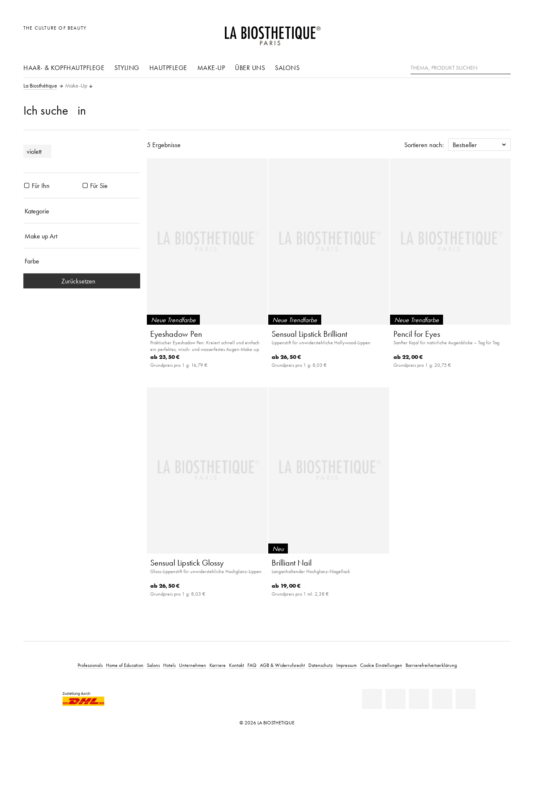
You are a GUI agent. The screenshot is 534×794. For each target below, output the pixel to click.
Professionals (90, 665)
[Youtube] (419, 699)
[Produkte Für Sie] (85, 185)
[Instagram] (442, 699)
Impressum (346, 665)
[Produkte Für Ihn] (26, 185)
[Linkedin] (372, 699)
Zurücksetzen (81, 281)
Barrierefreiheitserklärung (431, 665)
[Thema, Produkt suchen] (461, 68)
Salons (287, 67)
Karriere (217, 665)
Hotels (169, 665)
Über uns (250, 67)
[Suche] (504, 67)
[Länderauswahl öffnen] (464, 32)
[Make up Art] (81, 235)
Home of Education (125, 665)
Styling (126, 67)
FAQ (252, 665)
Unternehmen (192, 665)
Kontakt (236, 665)
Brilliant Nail (292, 563)
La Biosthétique (40, 86)
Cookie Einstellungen (381, 665)
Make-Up (211, 67)
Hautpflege (168, 67)
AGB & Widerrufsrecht (282, 665)
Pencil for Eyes (416, 334)
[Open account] (483, 32)
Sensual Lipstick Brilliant (309, 334)
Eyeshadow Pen (176, 334)
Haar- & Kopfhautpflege (63, 67)
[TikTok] (466, 699)
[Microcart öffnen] (502, 32)
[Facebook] (395, 699)
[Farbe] (81, 260)
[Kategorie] (81, 210)
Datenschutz (320, 665)
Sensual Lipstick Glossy (187, 563)
